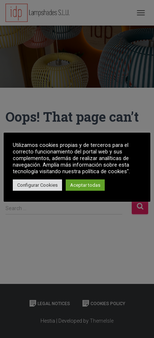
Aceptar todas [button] (85, 185)
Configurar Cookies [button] (37, 185)
